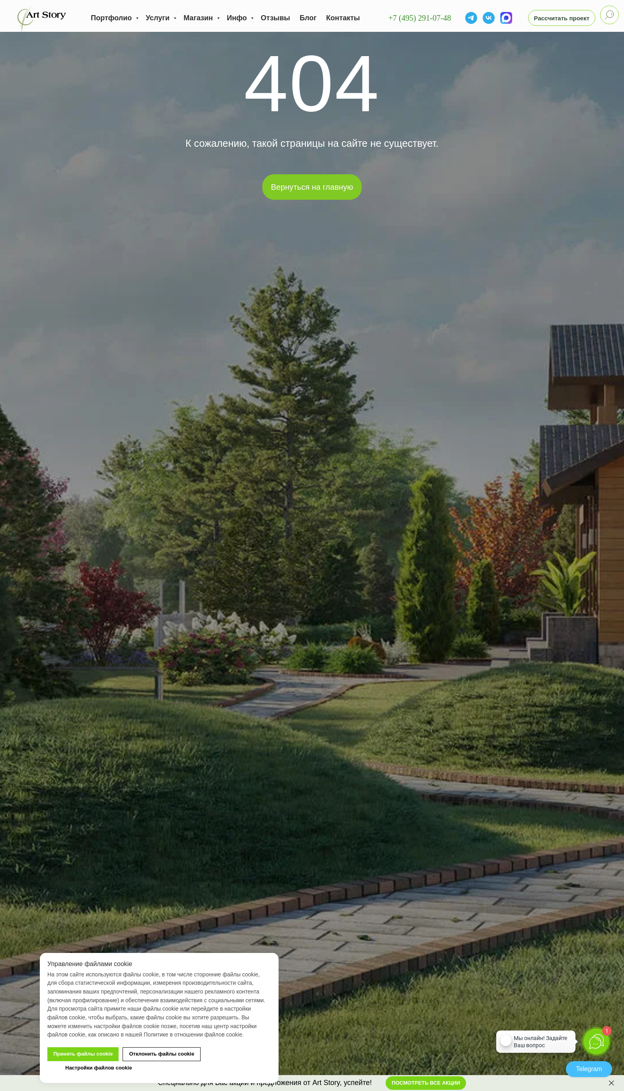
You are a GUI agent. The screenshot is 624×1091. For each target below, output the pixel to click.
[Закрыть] (611, 1083)
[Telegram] (471, 18)
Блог (308, 18)
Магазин (199, 18)
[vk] (489, 18)
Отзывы (275, 18)
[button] (561, 18)
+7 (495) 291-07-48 (419, 18)
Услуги (159, 18)
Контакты (343, 18)
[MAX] (506, 18)
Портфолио (112, 18)
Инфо (238, 18)
